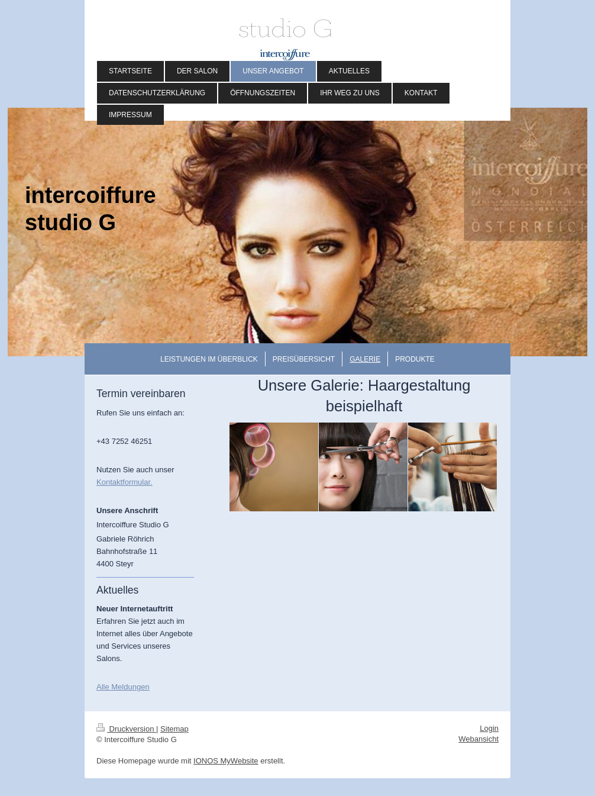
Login (489, 728)
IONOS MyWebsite (225, 760)
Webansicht (478, 738)
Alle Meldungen (123, 686)
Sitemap (174, 728)
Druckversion (126, 728)
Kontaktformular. (124, 482)
